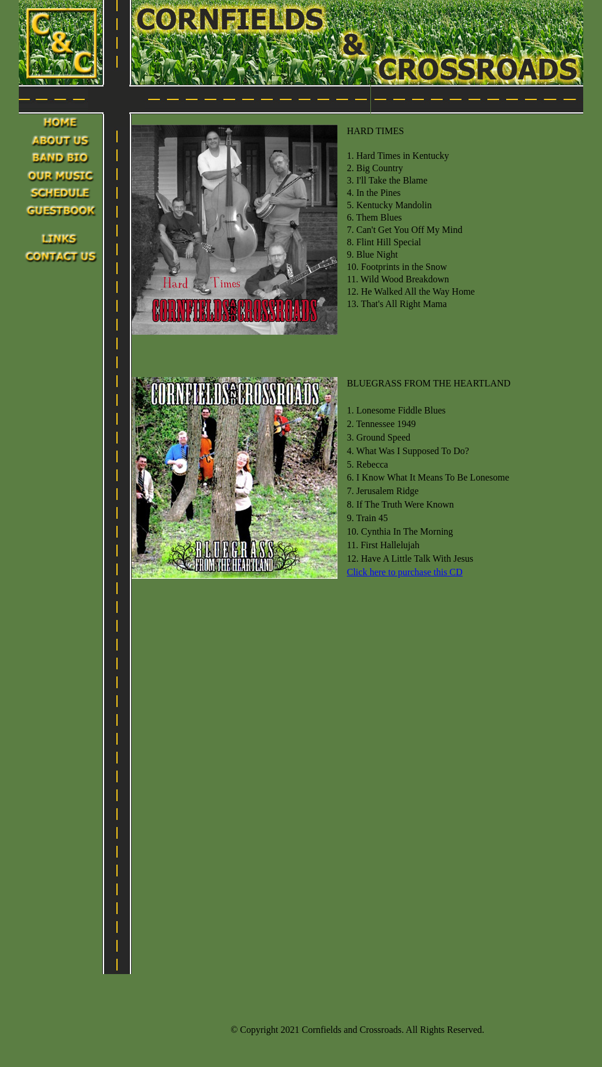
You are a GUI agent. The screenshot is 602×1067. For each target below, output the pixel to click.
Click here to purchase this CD (405, 572)
